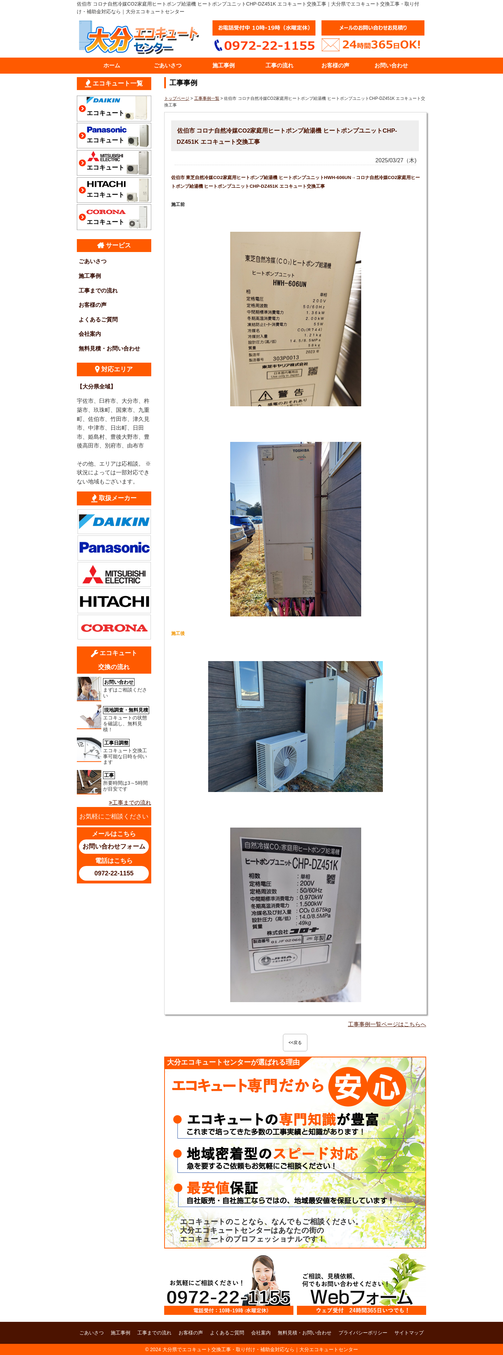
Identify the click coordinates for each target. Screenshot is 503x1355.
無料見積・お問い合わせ (109, 348)
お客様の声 (335, 65)
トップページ (176, 98)
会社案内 (90, 334)
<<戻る (295, 1042)
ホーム (111, 65)
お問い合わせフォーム (113, 846)
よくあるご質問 (98, 320)
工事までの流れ (98, 291)
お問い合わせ (391, 65)
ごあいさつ (168, 65)
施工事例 (223, 65)
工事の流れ (279, 65)
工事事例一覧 (206, 98)
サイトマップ (409, 1332)
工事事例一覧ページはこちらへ (387, 1024)
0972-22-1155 (113, 873)
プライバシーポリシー (362, 1332)
